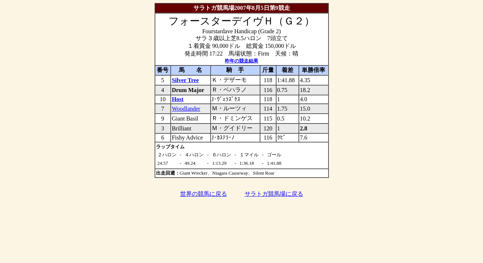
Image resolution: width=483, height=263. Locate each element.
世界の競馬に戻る (203, 194)
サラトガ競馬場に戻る (274, 194)
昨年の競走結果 (241, 61)
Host (177, 99)
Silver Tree (185, 80)
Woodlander (186, 109)
